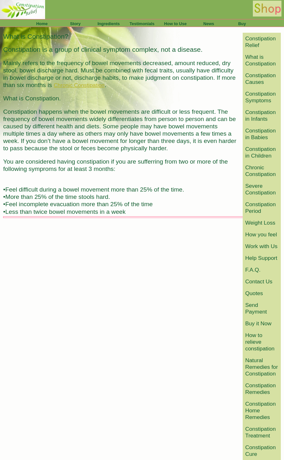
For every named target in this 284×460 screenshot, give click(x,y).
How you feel (261, 234)
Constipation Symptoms (260, 97)
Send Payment (256, 308)
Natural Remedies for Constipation (261, 367)
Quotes (254, 293)
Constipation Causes (260, 78)
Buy (242, 23)
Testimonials (142, 23)
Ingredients (109, 23)
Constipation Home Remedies (260, 410)
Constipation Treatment (260, 432)
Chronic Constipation (260, 170)
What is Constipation (260, 60)
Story (75, 23)
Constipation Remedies (260, 388)
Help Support (261, 258)
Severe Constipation (260, 189)
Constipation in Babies (260, 133)
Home (42, 23)
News (208, 23)
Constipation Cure (260, 450)
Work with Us (261, 246)
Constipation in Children (260, 152)
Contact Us (258, 281)
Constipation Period (260, 207)
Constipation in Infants (260, 115)
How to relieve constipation (259, 342)
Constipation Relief (260, 41)
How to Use (175, 23)
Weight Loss (260, 223)
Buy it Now (258, 323)
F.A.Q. (252, 270)
